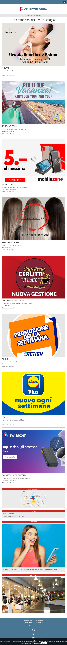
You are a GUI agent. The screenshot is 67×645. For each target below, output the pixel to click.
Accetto (44, 643)
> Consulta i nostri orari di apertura (13, 516)
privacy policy (37, 643)
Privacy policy (33, 627)
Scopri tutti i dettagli (8, 75)
